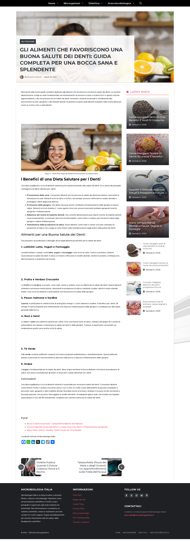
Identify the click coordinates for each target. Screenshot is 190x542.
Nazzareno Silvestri (34, 77)
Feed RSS (77, 495)
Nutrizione (27, 41)
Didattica (97, 3)
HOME (118, 532)
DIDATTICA (143, 532)
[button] (140, 3)
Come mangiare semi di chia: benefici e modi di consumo (154, 246)
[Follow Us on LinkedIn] (142, 495)
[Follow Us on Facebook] (126, 495)
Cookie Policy (78, 504)
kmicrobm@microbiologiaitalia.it (139, 515)
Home (54, 3)
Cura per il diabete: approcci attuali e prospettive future (152, 285)
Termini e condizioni (81, 522)
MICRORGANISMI (129, 532)
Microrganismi (75, 3)
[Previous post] (21, 467)
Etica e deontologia (81, 513)
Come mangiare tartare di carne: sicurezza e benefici (155, 264)
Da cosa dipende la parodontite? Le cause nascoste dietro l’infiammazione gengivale (67, 427)
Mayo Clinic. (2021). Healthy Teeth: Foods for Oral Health (54, 430)
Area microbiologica (122, 3)
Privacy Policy (78, 508)
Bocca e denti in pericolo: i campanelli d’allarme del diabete (55, 423)
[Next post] (121, 467)
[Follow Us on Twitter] (131, 495)
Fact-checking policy (81, 517)
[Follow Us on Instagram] (137, 495)
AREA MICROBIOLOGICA (159, 532)
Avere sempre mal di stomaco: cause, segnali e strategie (145, 226)
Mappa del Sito (79, 499)
